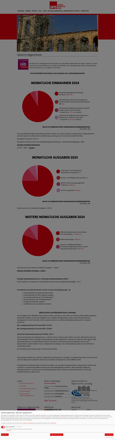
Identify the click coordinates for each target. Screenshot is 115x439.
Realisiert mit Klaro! (109, 437)
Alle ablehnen (4, 434)
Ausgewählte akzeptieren (57, 434)
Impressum (53, 423)
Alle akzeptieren (109, 434)
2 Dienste (8, 430)
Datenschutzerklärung (28, 423)
